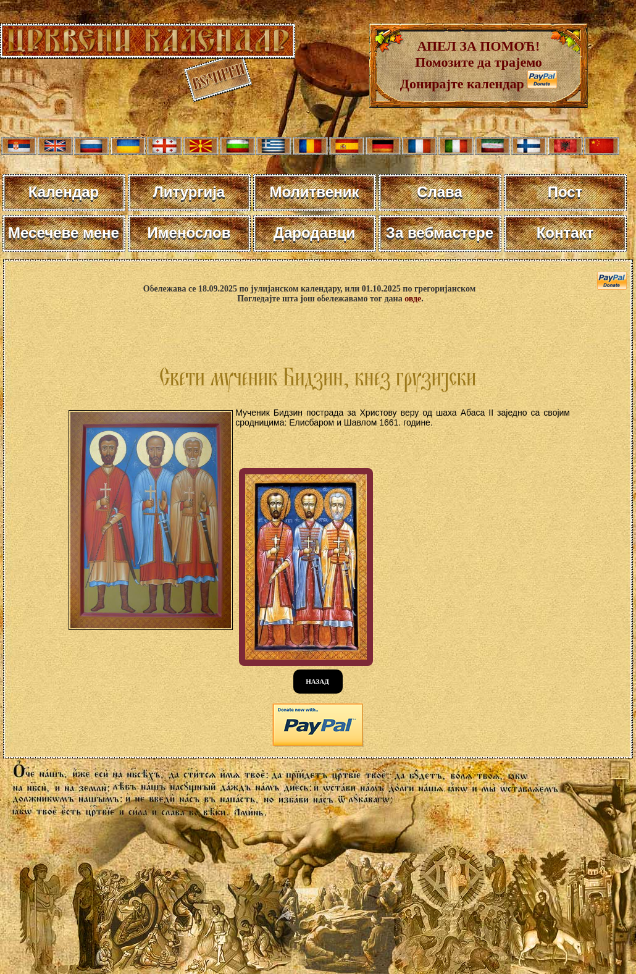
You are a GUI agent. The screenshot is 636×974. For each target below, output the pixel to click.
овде (412, 298)
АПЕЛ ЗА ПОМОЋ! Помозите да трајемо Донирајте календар (471, 64)
